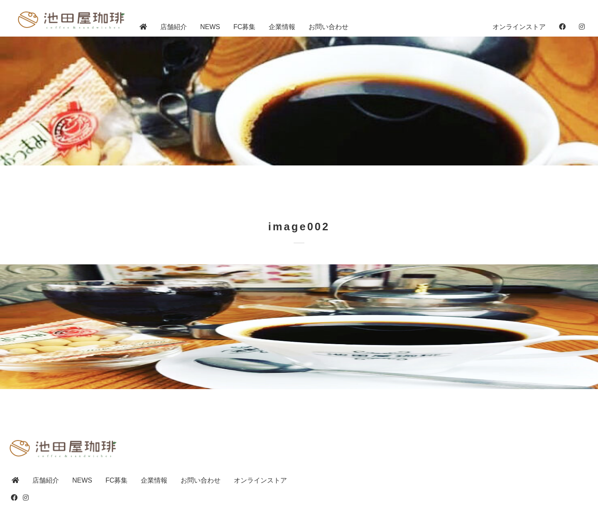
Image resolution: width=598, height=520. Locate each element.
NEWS (210, 26)
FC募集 (244, 26)
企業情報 (282, 26)
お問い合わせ (328, 26)
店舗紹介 (173, 26)
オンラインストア (519, 26)
